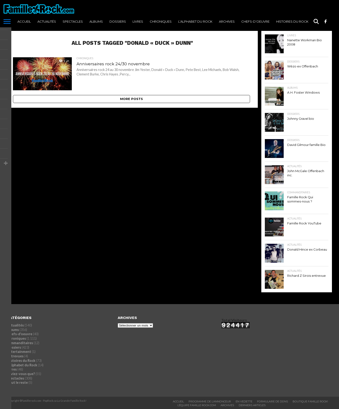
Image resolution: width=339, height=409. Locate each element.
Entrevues (15, 356)
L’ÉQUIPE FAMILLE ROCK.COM (197, 405)
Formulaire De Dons (272, 401)
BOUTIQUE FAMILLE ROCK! (310, 401)
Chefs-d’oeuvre (255, 21)
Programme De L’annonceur (210, 401)
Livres (138, 21)
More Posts (131, 99)
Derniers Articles (252, 405)
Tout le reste (17, 382)
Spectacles (73, 21)
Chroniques (161, 21)
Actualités (46, 21)
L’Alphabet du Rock (195, 21)
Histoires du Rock (292, 21)
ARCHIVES (227, 21)
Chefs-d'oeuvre (19, 334)
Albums (96, 21)
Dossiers (117, 21)
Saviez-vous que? (21, 374)
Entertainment (19, 352)
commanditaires (20, 343)
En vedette (244, 401)
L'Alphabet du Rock (22, 365)
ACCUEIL (24, 21)
